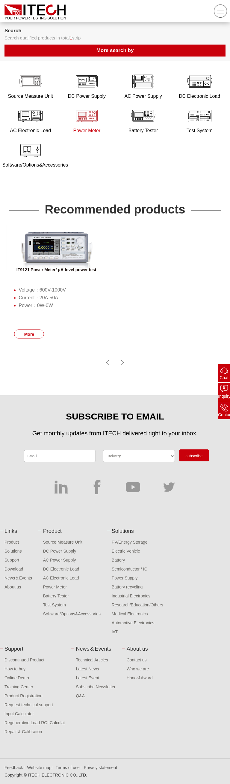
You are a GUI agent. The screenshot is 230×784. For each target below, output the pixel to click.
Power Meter (55, 587)
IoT (115, 631)
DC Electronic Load (61, 569)
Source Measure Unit (63, 542)
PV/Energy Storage (130, 542)
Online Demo (16, 677)
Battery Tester (56, 596)
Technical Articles (92, 660)
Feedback (13, 767)
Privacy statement (100, 767)
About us (12, 587)
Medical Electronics (130, 613)
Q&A (80, 695)
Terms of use (68, 767)
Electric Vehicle (126, 551)
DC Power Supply (59, 551)
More (29, 334)
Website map (39, 767)
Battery (118, 560)
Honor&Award (140, 677)
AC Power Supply (59, 560)
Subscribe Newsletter (95, 686)
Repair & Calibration (23, 731)
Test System (54, 605)
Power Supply (124, 578)
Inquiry (224, 396)
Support (11, 560)
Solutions (13, 551)
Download (13, 569)
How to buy (14, 668)
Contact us (137, 660)
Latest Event (87, 677)
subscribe (193, 456)
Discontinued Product (24, 660)
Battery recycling (127, 587)
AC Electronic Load (61, 578)
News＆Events (18, 578)
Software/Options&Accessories (72, 613)
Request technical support (28, 704)
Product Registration (23, 695)
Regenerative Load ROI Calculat (34, 722)
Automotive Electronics (133, 622)
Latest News (87, 668)
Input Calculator (19, 713)
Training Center (18, 686)
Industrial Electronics (131, 596)
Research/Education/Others (137, 605)
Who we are (138, 668)
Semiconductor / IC (129, 569)
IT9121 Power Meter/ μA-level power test (56, 269)
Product (11, 542)
